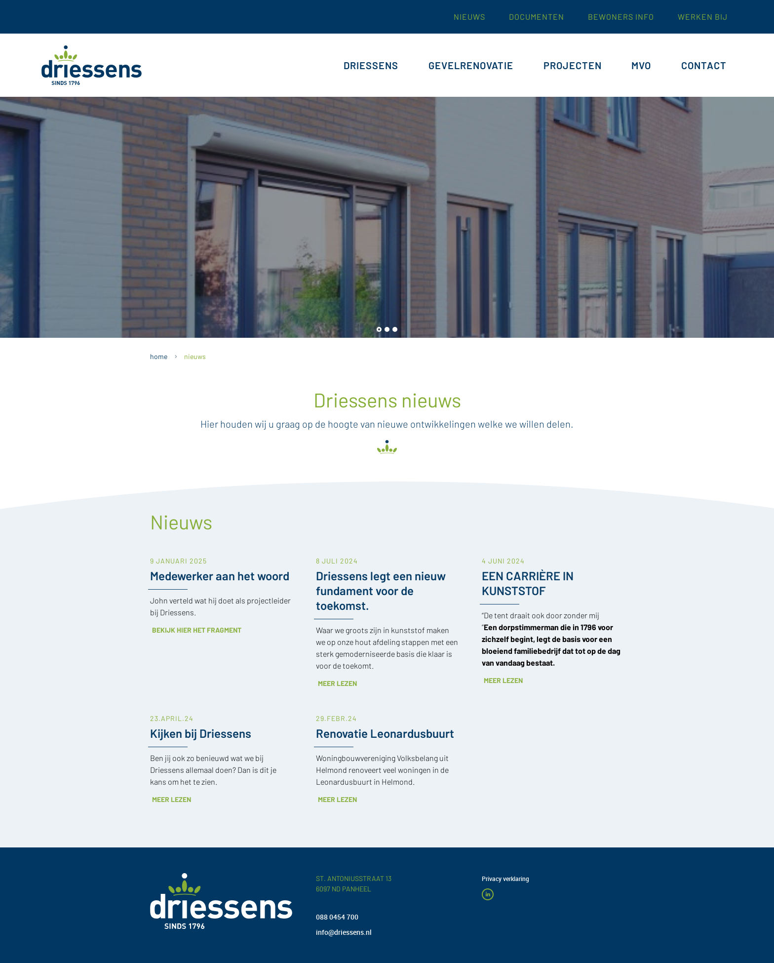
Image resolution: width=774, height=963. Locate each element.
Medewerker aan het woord (219, 529)
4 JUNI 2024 (503, 515)
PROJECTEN (572, 62)
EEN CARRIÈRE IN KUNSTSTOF (528, 536)
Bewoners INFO (621, 13)
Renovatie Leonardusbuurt (385, 687)
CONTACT (704, 62)
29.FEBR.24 (336, 672)
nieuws (469, 13)
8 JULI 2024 (337, 515)
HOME (158, 356)
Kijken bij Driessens (200, 687)
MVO (641, 62)
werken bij (703, 13)
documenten (536, 13)
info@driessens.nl (344, 932)
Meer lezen (383, 637)
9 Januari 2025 (178, 515)
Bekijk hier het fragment (242, 583)
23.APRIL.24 (172, 672)
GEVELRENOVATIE (470, 62)
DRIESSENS (371, 62)
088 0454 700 (337, 917)
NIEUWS (195, 356)
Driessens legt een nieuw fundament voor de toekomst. (381, 544)
